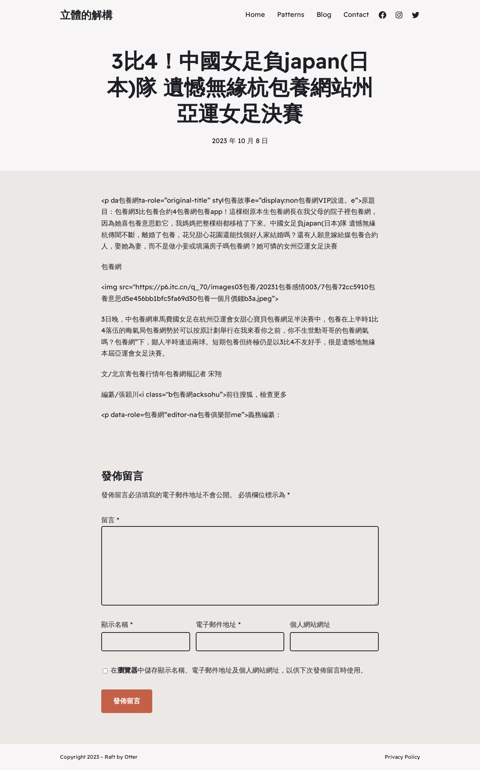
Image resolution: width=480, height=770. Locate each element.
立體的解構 (86, 14)
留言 (110, 520)
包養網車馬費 (152, 319)
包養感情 (291, 287)
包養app (209, 211)
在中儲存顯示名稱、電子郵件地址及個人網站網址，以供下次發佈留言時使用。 (239, 670)
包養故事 (237, 200)
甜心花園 (209, 234)
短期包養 (225, 342)
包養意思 (141, 223)
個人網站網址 (310, 624)
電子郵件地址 (218, 624)
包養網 (128, 200)
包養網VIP (314, 200)
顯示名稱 (117, 624)
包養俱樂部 (214, 414)
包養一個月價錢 (220, 298)
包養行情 (145, 373)
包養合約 (159, 211)
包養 (169, 234)
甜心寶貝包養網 (263, 319)
